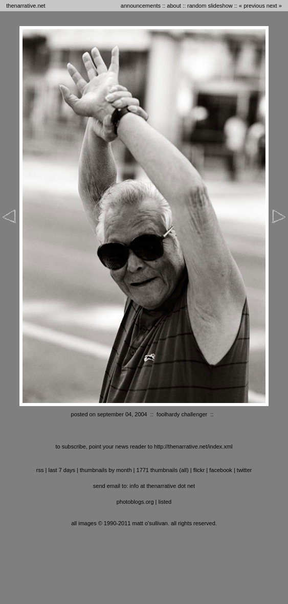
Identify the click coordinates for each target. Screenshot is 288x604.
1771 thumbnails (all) (163, 470)
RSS (40, 470)
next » (274, 6)
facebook (220, 470)
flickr (199, 470)
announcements (141, 6)
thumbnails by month (106, 470)
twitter (244, 470)
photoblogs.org (135, 502)
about (174, 6)
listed (165, 502)
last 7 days (61, 470)
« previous (252, 6)
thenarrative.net (25, 6)
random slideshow (210, 6)
